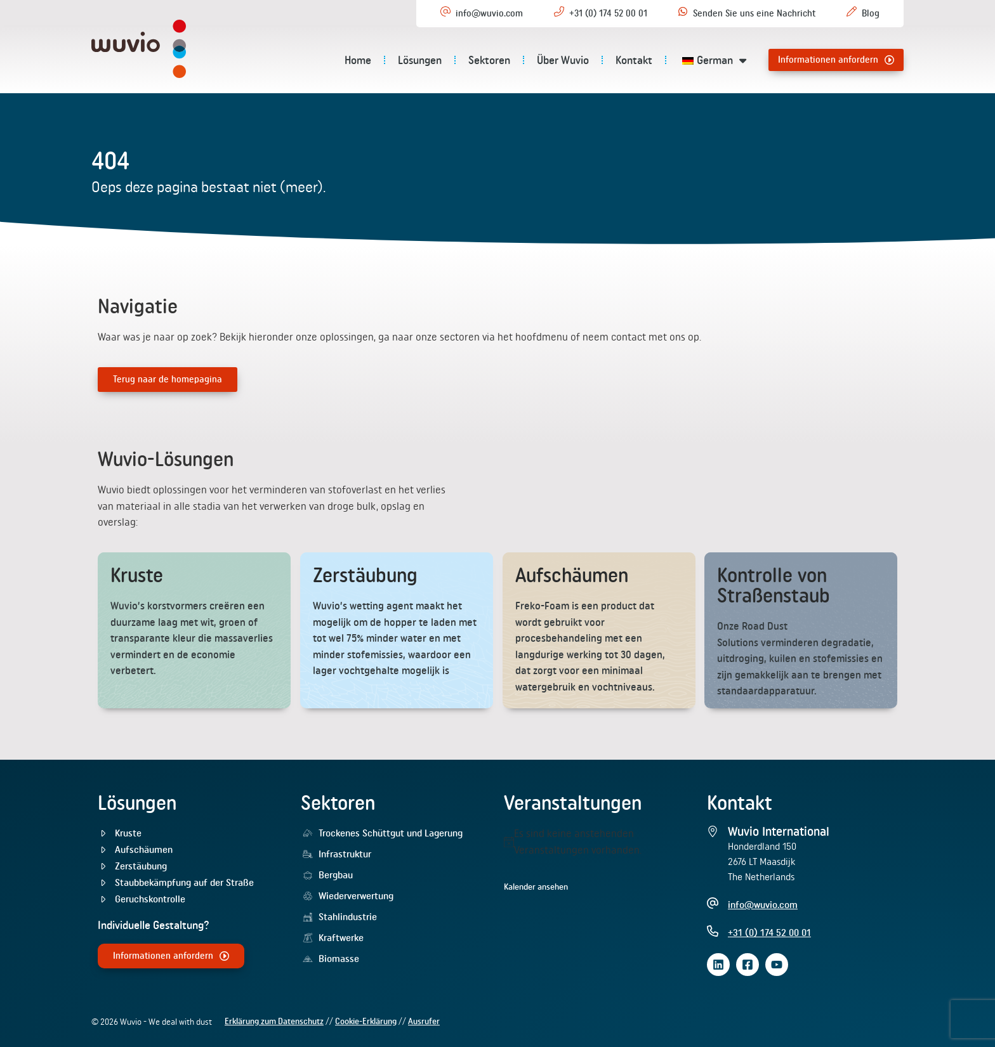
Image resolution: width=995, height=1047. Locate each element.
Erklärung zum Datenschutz (274, 1021)
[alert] (599, 842)
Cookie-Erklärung (366, 1021)
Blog (871, 13)
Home (358, 60)
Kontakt (634, 60)
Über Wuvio (563, 60)
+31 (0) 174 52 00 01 (608, 13)
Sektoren (489, 60)
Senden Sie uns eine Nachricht (754, 13)
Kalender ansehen (536, 886)
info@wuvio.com (489, 13)
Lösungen (420, 60)
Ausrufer (424, 1021)
